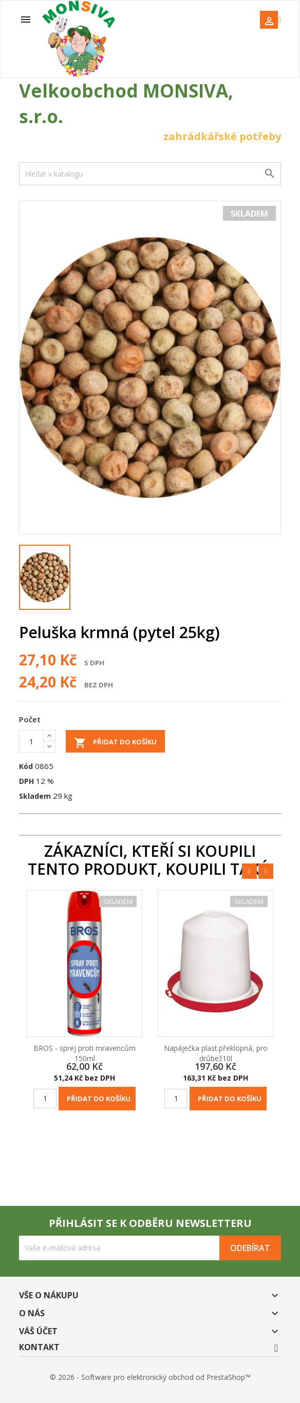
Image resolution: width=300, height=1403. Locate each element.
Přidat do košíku (115, 743)
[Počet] (31, 741)
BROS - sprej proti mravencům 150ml (84, 1053)
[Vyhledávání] (150, 173)
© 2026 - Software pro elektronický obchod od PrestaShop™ (150, 1377)
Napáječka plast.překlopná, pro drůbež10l (216, 1053)
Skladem (35, 796)
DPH (26, 781)
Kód (26, 766)
